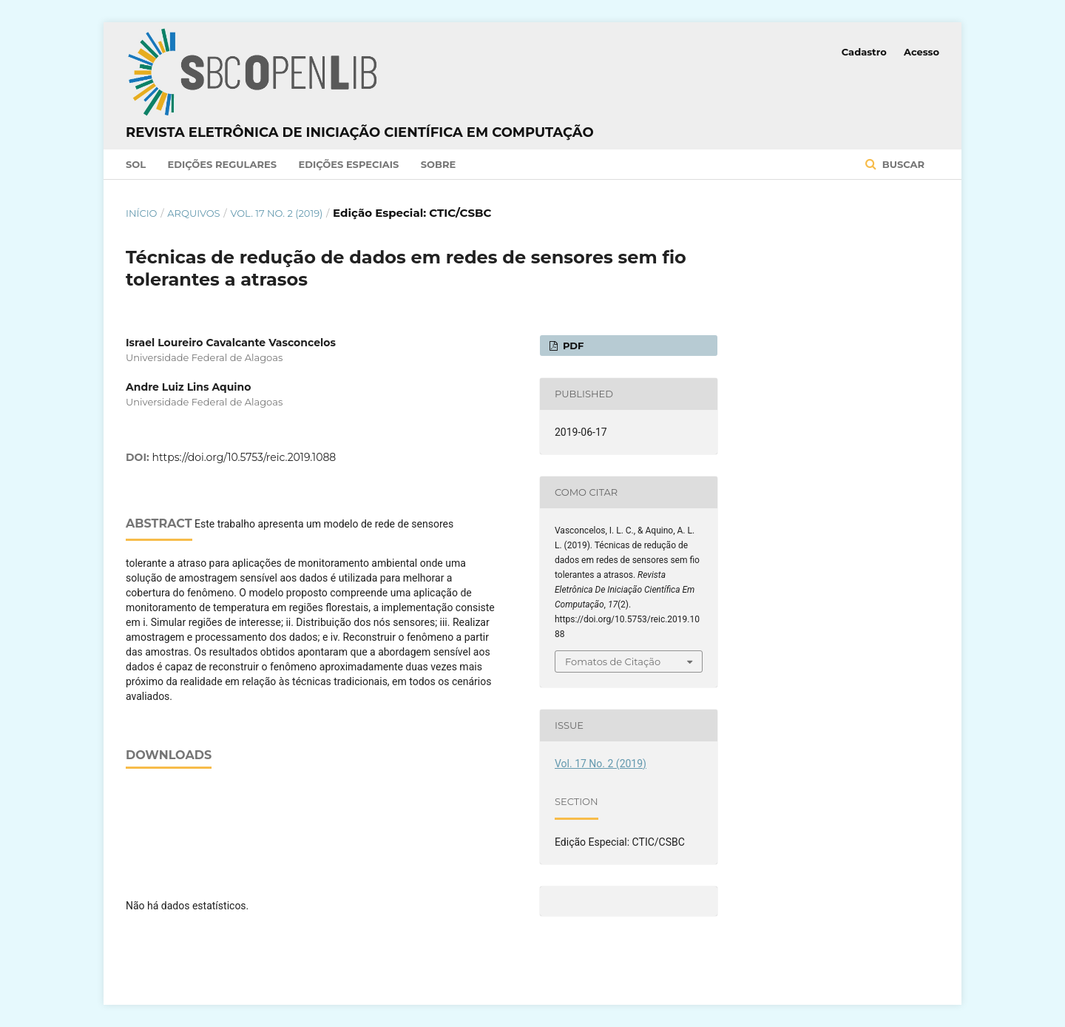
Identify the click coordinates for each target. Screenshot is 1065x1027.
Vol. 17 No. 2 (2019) (276, 213)
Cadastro (864, 52)
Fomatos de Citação (612, 661)
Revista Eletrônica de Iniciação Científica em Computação (360, 132)
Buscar (901, 164)
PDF (572, 345)
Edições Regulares (222, 164)
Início (141, 213)
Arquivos (193, 213)
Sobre (438, 164)
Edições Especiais (348, 164)
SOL (136, 164)
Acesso (921, 52)
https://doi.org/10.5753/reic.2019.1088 (244, 457)
